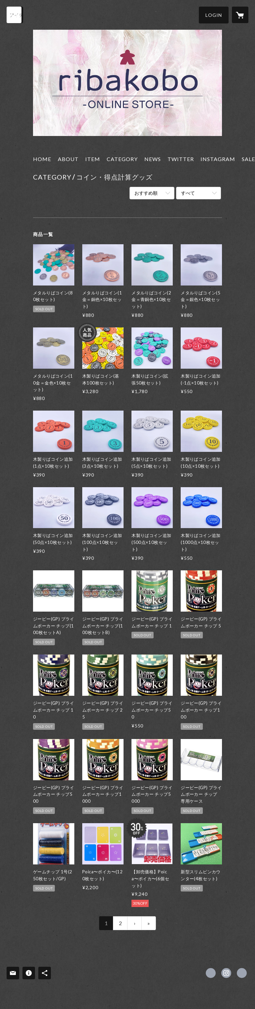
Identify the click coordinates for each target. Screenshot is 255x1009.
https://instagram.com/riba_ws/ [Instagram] (226, 973)
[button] (214, 15)
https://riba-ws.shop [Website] (242, 973)
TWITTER (180, 159)
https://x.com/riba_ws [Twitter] (211, 973)
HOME (42, 159)
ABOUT (68, 159)
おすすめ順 (146, 193)
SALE (248, 159)
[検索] (15, 15)
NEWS (152, 159)
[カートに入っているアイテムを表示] (240, 15)
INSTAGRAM (217, 159)
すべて (188, 193)
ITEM (92, 159)
